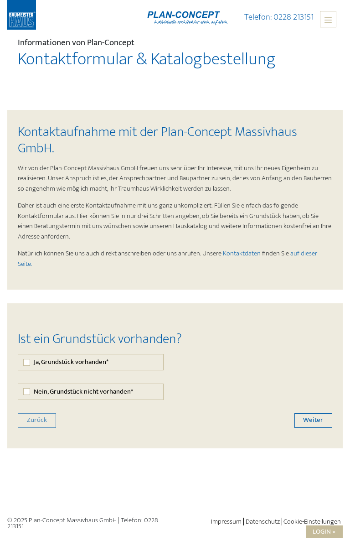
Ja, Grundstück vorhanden (71, 362)
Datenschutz (263, 521)
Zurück (37, 420)
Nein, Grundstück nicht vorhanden (83, 392)
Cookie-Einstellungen (312, 521)
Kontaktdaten (242, 253)
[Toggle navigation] (328, 19)
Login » (324, 531)
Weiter (313, 420)
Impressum (226, 521)
